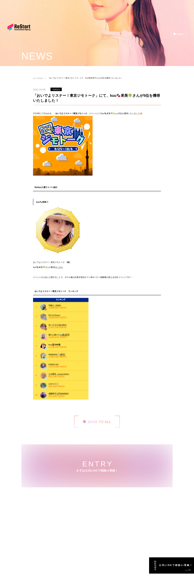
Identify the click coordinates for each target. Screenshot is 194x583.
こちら (60, 267)
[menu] (179, 34)
